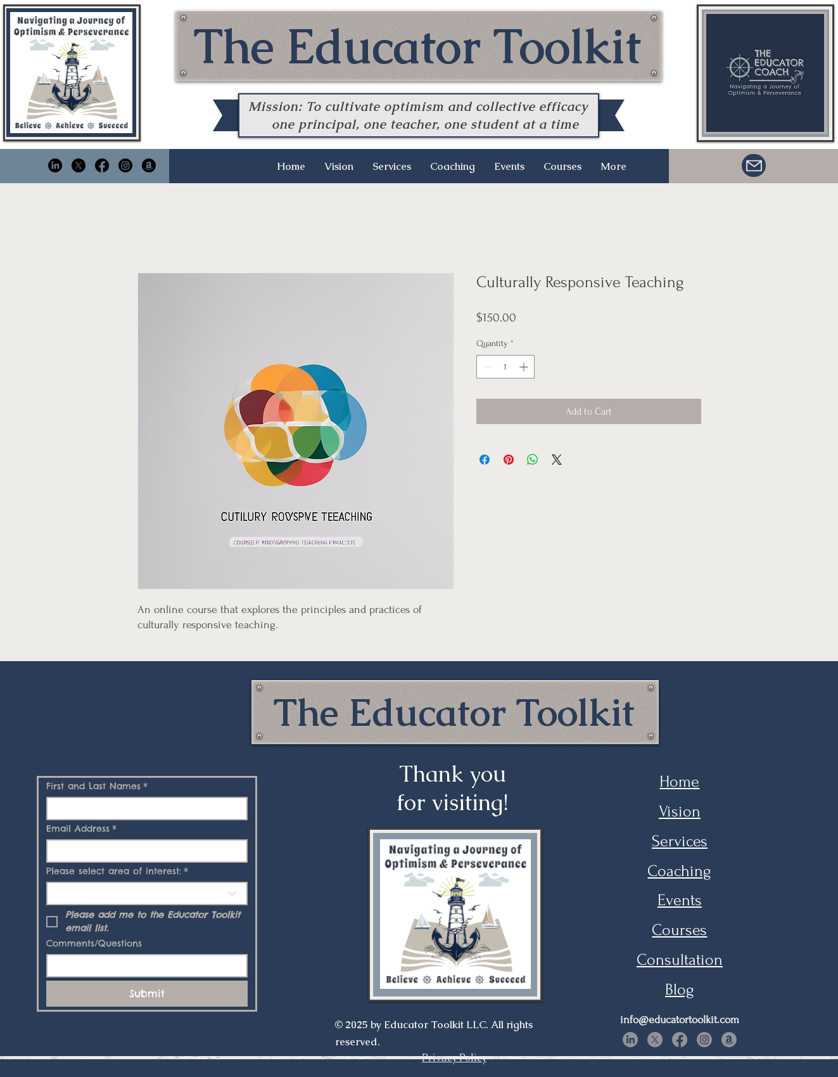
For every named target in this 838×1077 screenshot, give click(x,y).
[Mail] (754, 165)
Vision (680, 811)
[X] (79, 165)
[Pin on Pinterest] (508, 459)
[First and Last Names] (143, 808)
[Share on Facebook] (484, 459)
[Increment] (525, 367)
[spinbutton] (505, 367)
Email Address (81, 828)
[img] (71, 130)
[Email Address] (143, 851)
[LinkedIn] (55, 165)
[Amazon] (149, 165)
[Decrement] (486, 367)
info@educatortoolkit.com (679, 1020)
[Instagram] (125, 165)
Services (680, 841)
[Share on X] (556, 459)
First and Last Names (97, 786)
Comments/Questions (94, 943)
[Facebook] (102, 165)
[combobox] (147, 893)
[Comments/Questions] (143, 965)
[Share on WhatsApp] (532, 459)
